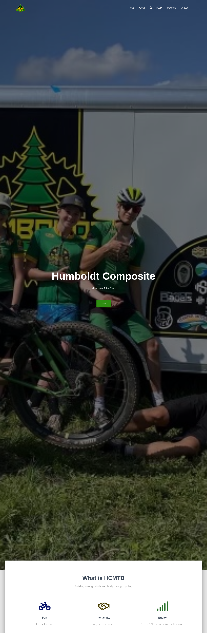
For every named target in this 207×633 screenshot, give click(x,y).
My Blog (184, 8)
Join (150, 8)
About (142, 8)
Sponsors (171, 8)
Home (131, 8)
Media (159, 8)
